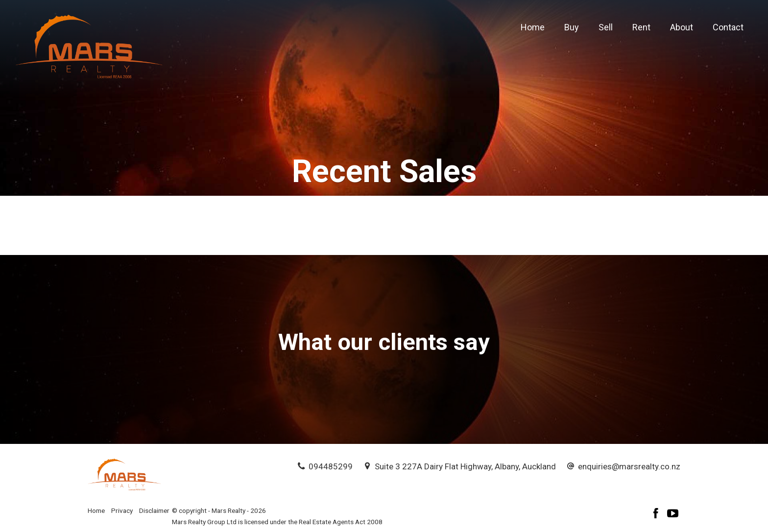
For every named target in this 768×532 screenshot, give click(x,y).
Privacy (122, 510)
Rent (641, 27)
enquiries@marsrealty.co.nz (629, 466)
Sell (606, 27)
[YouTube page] (673, 514)
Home (533, 27)
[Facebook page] (657, 514)
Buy (571, 27)
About (681, 27)
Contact (728, 27)
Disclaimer (154, 510)
